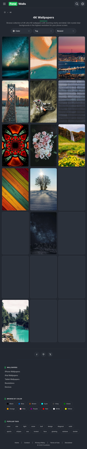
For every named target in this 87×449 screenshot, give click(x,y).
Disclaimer (68, 443)
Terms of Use (55, 443)
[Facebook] (36, 354)
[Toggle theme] (82, 3)
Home (17, 443)
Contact (27, 443)
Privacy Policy (40, 443)
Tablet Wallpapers (12, 379)
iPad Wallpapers (11, 375)
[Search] (76, 3)
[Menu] (4, 3)
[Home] (5, 12)
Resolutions (9, 383)
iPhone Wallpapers (12, 372)
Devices (8, 387)
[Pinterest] (43, 354)
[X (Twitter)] (50, 354)
